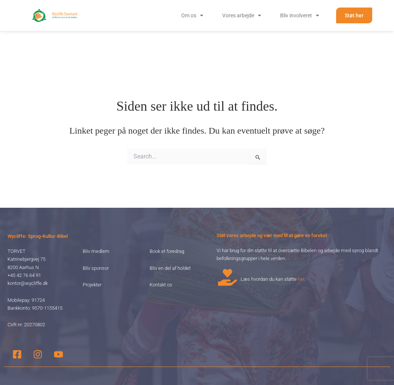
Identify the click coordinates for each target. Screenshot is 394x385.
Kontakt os (161, 263)
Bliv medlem (96, 229)
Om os (192, 15)
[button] (192, 15)
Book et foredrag (167, 229)
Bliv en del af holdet (170, 246)
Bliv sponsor (96, 246)
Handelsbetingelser (367, 365)
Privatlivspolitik (302, 365)
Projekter (92, 263)
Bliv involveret (299, 15)
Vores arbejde (241, 15)
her (301, 257)
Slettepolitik (333, 365)
